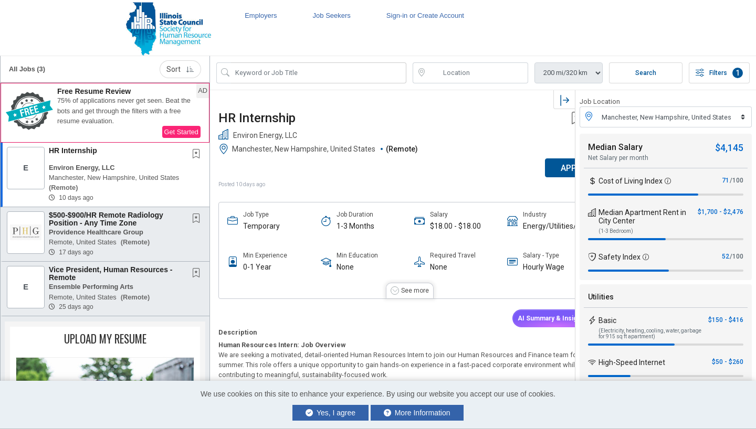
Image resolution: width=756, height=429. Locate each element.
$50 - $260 (727, 362)
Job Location (600, 101)
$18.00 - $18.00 (438, 226)
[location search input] (477, 72)
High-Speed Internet (631, 362)
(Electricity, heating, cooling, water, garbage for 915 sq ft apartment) (649, 333)
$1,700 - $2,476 (720, 212)
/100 (736, 180)
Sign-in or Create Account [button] (425, 15)
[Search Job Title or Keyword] (318, 72)
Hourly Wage (518, 267)
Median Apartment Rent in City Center (642, 216)
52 (725, 256)
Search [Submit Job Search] (645, 73)
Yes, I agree (330, 413)
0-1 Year (257, 267)
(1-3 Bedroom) (615, 231)
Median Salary (615, 147)
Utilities (601, 297)
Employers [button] (261, 15)
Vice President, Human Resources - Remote (111, 273)
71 (725, 180)
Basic (607, 320)
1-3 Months (346, 226)
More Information (417, 413)
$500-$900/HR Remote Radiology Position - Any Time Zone (106, 219)
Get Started (181, 132)
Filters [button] (719, 73)
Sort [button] (180, 69)
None (336, 267)
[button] (105, 113)
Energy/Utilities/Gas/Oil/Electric (526, 226)
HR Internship (73, 150)
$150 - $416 (725, 320)
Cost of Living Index (630, 181)
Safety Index (619, 257)
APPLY (538, 168)
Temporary (261, 226)
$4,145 (729, 147)
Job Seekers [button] (332, 15)
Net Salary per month (618, 158)
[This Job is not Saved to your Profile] (198, 155)
